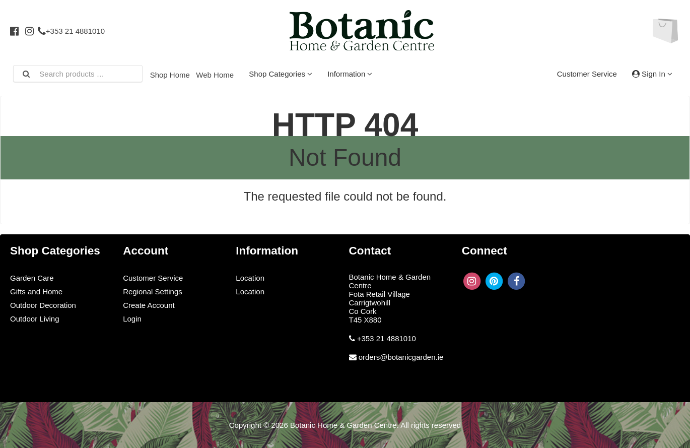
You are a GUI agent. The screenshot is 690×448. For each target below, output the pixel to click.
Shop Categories (280, 74)
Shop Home (170, 75)
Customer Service (587, 74)
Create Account (149, 305)
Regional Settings (152, 291)
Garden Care (32, 278)
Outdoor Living (34, 318)
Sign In (652, 74)
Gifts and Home (36, 291)
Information (349, 74)
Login (132, 318)
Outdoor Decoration (43, 305)
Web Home (215, 75)
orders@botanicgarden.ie (401, 357)
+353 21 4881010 (71, 31)
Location (250, 278)
